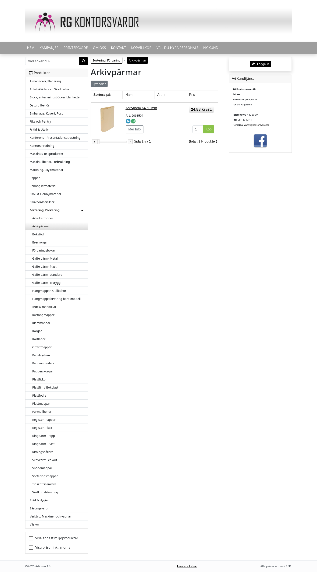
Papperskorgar (42, 371)
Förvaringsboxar (43, 250)
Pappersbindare (43, 363)
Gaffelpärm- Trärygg (46, 283)
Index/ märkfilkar (44, 307)
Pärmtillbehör (42, 412)
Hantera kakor (187, 566)
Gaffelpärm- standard (47, 275)
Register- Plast (42, 428)
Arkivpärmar (41, 226)
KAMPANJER (48, 47)
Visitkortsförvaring (45, 492)
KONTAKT (118, 47)
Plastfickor (39, 379)
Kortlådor (38, 339)
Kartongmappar (43, 315)
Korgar (37, 331)
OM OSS (99, 47)
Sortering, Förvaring (107, 60)
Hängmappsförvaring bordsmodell (56, 299)
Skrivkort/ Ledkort (44, 460)
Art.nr (161, 94)
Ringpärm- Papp (43, 436)
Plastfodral (39, 395)
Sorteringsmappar (45, 476)
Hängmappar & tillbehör (49, 291)
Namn (130, 94)
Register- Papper (44, 420)
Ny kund (210, 47)
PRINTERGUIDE (75, 47)
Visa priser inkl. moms (52, 547)
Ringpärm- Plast (43, 444)
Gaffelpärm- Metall (45, 258)
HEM (30, 47)
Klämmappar (41, 323)
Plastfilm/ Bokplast (45, 387)
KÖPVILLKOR (141, 47)
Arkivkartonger (42, 218)
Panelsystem (41, 355)
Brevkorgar (40, 242)
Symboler (99, 84)
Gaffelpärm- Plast (44, 266)
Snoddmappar (42, 468)
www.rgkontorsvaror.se (256, 124)
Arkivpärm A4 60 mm (141, 108)
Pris (192, 94)
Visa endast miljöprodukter (56, 538)
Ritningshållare (42, 452)
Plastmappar (41, 403)
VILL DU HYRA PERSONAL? (177, 47)
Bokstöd (38, 234)
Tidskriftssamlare (44, 484)
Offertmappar (42, 347)
